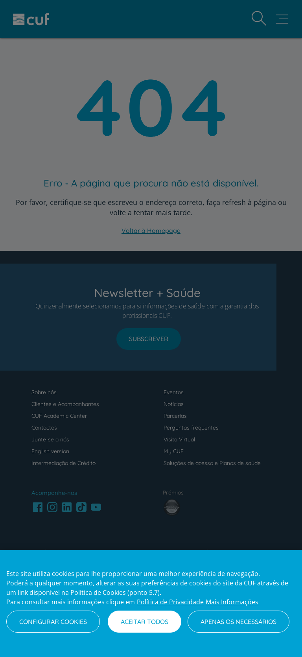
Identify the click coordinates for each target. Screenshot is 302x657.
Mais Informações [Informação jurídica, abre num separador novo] (232, 602)
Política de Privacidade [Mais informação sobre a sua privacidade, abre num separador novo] (170, 602)
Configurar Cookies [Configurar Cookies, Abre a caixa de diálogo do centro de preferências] (53, 622)
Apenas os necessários (238, 622)
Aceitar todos (144, 622)
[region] (151, 603)
